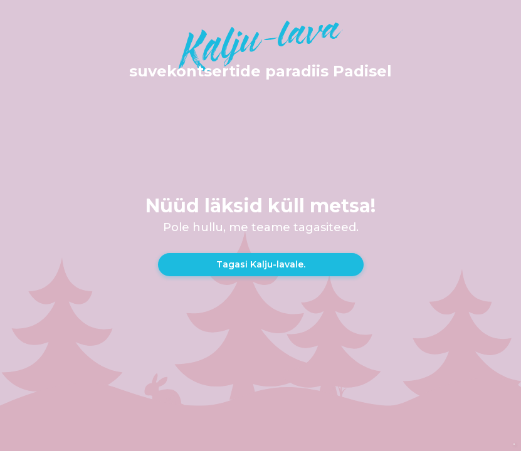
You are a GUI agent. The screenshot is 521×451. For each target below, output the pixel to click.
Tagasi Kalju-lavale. (260, 264)
